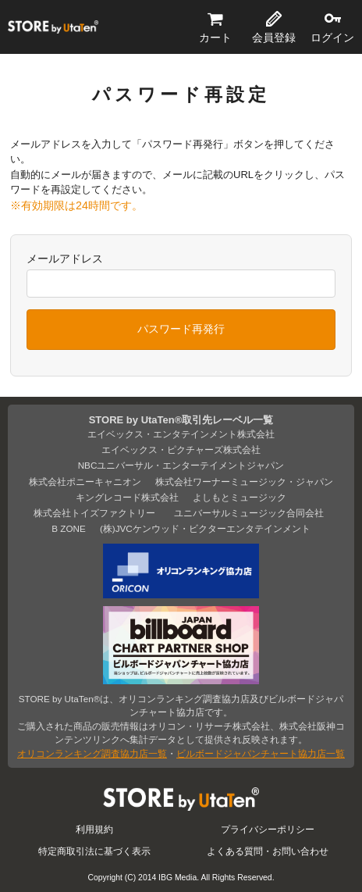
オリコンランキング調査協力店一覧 (92, 753)
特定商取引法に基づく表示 (94, 851)
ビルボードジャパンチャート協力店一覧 (260, 753)
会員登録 (274, 37)
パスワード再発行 (181, 329)
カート (215, 37)
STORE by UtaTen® (53, 27)
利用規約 (94, 829)
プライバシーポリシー (267, 829)
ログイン (332, 37)
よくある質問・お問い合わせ (267, 851)
